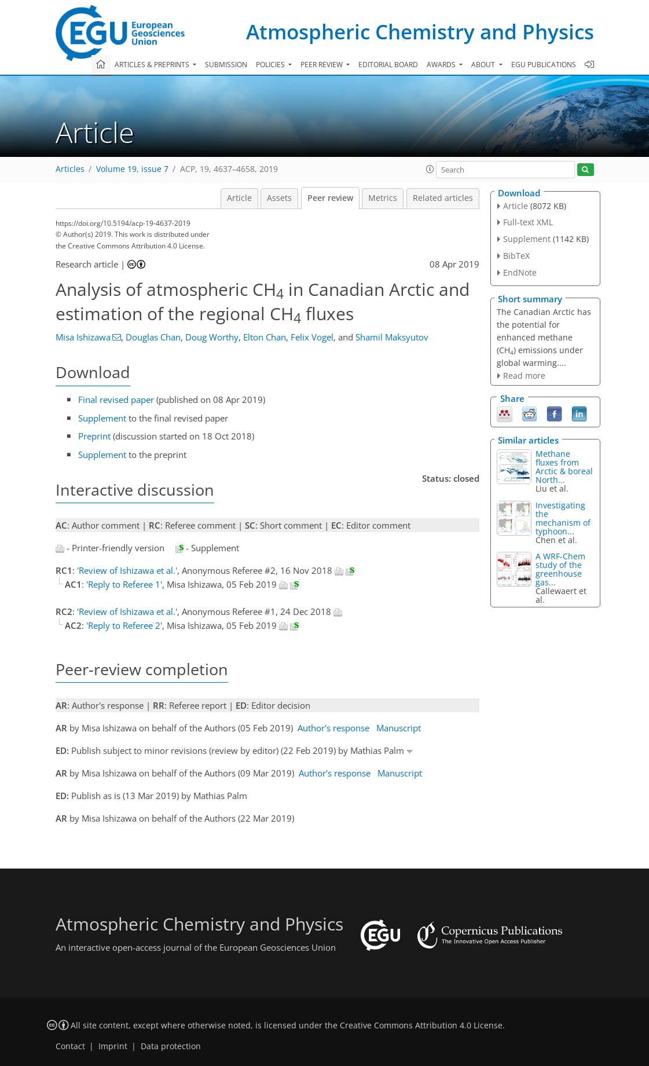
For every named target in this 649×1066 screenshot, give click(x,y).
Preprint (94, 436)
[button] (430, 169)
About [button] (484, 64)
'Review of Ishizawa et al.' (127, 570)
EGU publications (543, 64)
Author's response (333, 728)
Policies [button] (271, 64)
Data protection (171, 1046)
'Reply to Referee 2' (124, 625)
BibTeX (516, 255)
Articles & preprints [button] (153, 64)
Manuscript (398, 728)
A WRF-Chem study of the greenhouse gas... (560, 569)
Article (239, 198)
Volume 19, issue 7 (132, 169)
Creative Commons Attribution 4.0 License (421, 1025)
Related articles (443, 198)
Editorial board (388, 64)
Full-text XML (528, 222)
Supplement (102, 418)
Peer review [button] (322, 64)
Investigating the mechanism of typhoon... (563, 518)
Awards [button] (442, 64)
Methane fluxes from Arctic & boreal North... (564, 466)
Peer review (330, 198)
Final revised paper (116, 399)
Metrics (382, 198)
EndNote (520, 272)
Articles (70, 169)
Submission (226, 64)
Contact (70, 1046)
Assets (279, 198)
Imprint (112, 1046)
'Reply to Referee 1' (124, 584)
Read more (524, 375)
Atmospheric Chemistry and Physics (420, 31)
